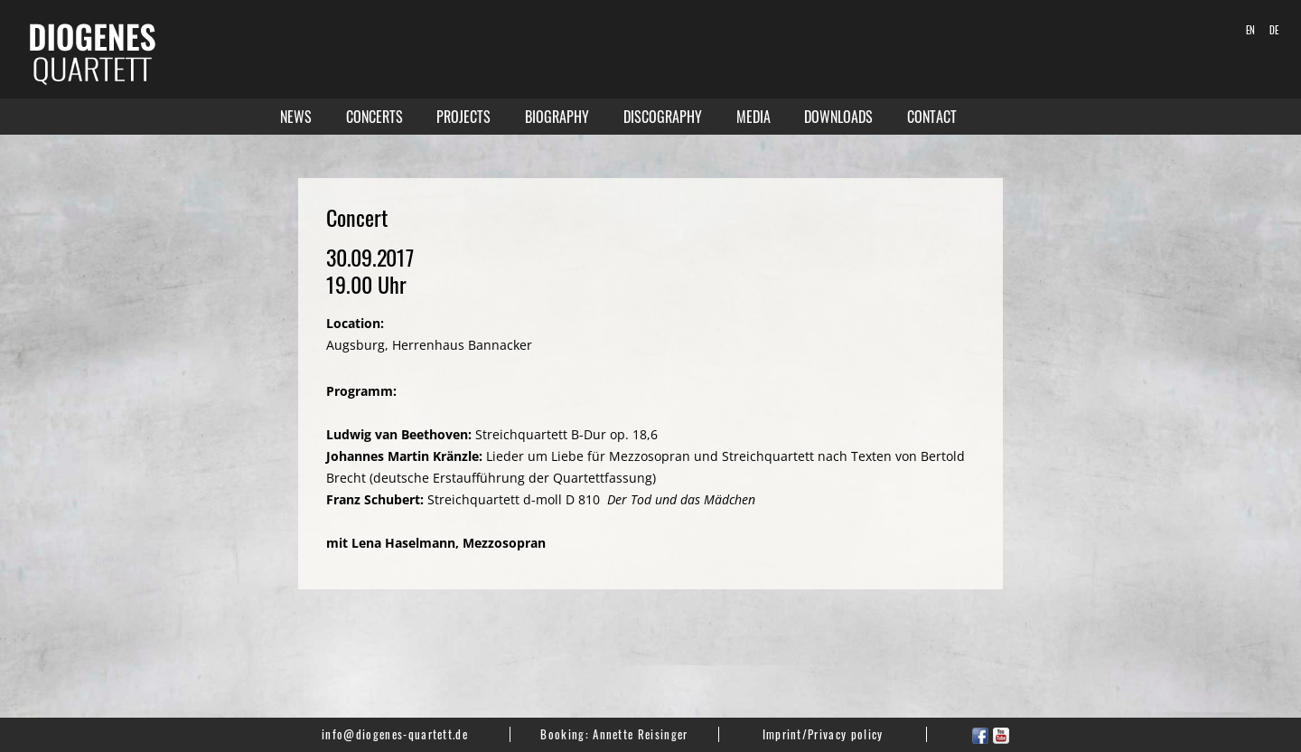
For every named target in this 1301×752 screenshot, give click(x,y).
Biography (557, 116)
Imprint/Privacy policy (823, 734)
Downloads (838, 116)
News (296, 116)
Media (753, 116)
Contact (932, 116)
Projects (463, 116)
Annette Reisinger (640, 734)
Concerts (374, 116)
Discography (662, 116)
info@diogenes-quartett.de (395, 734)
